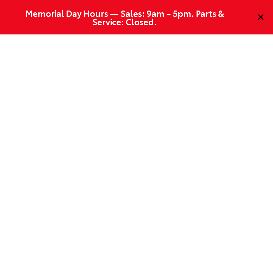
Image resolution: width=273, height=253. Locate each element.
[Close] (261, 17)
